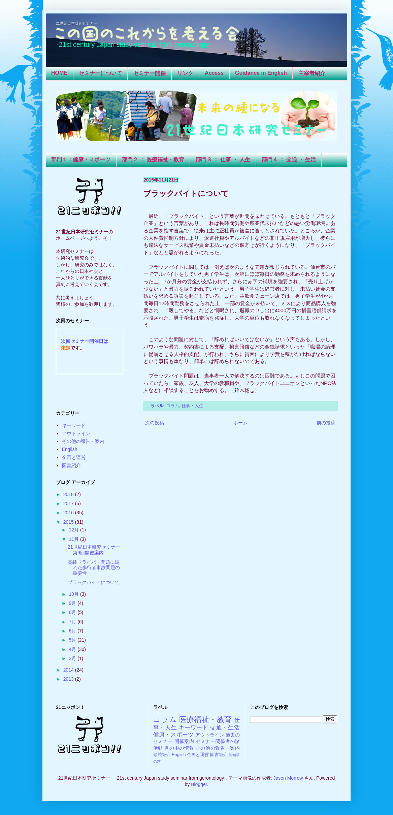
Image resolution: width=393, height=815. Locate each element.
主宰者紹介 (311, 73)
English (69, 449)
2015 (69, 522)
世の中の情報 (179, 748)
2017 (69, 503)
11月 (74, 539)
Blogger (199, 784)
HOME (59, 73)
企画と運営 (74, 457)
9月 (73, 603)
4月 (73, 649)
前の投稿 (326, 422)
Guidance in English (261, 73)
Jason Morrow (288, 778)
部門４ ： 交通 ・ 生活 (289, 159)
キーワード (74, 425)
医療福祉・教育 (205, 719)
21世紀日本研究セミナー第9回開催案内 (94, 549)
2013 (69, 679)
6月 (73, 630)
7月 (73, 621)
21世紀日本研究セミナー (76, 23)
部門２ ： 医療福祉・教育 (153, 159)
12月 (74, 529)
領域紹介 (162, 754)
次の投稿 (154, 422)
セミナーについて (100, 73)
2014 (69, 670)
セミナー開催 (149, 73)
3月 (73, 658)
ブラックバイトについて (94, 582)
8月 (73, 612)
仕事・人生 (192, 405)
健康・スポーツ (173, 734)
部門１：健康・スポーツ (80, 159)
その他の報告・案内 (83, 441)
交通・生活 (225, 727)
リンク (185, 73)
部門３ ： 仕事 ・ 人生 (223, 159)
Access (214, 73)
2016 (69, 512)
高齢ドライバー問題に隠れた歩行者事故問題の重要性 (94, 567)
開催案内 (184, 741)
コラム (172, 405)
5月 (73, 640)
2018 (69, 494)
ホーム (240, 422)
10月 (74, 594)
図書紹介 (71, 465)
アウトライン (76, 433)
